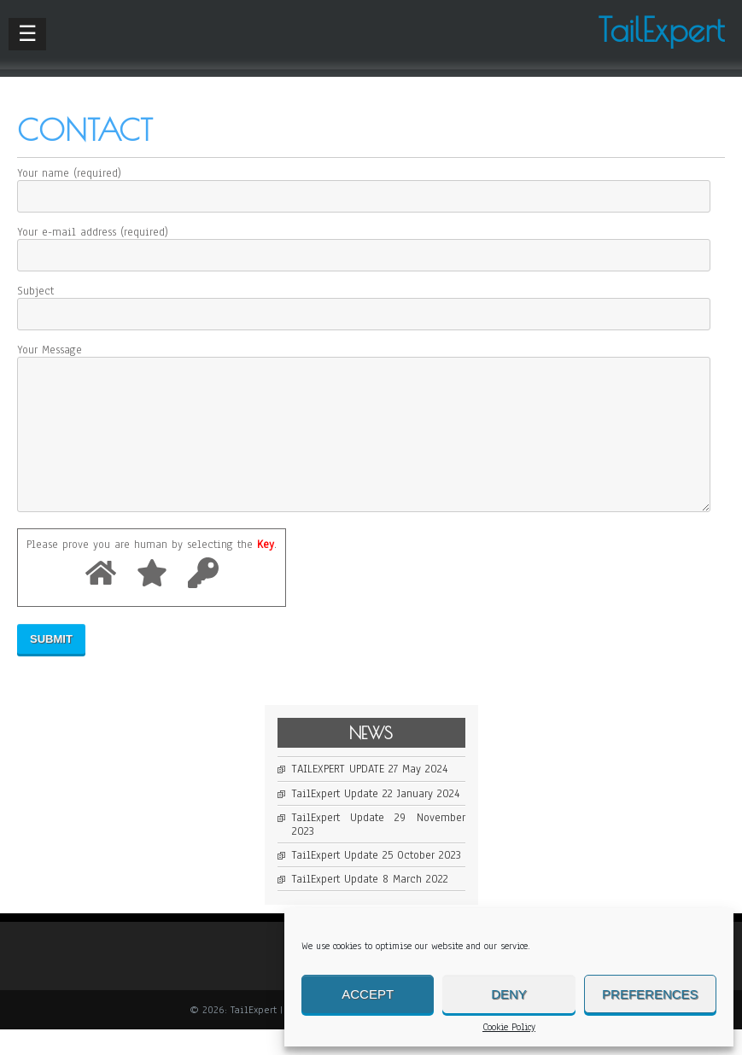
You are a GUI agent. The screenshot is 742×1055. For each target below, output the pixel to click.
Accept (368, 994)
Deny (509, 994)
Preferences (650, 994)
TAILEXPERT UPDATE (338, 794)
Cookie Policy (508, 1028)
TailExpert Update (335, 819)
